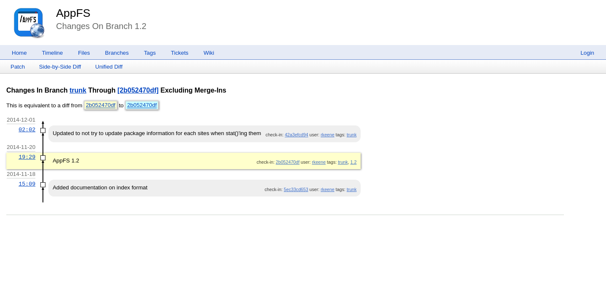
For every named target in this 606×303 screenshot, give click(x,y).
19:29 (27, 157)
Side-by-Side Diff (60, 67)
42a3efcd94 (296, 134)
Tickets (180, 53)
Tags (150, 53)
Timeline (52, 53)
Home (19, 53)
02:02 (27, 129)
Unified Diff (108, 67)
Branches (117, 53)
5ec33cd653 (296, 189)
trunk (77, 90)
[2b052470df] (138, 90)
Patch (18, 67)
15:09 (27, 184)
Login (587, 53)
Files (84, 53)
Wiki (209, 53)
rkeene (328, 134)
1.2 (354, 162)
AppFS (73, 13)
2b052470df (100, 105)
